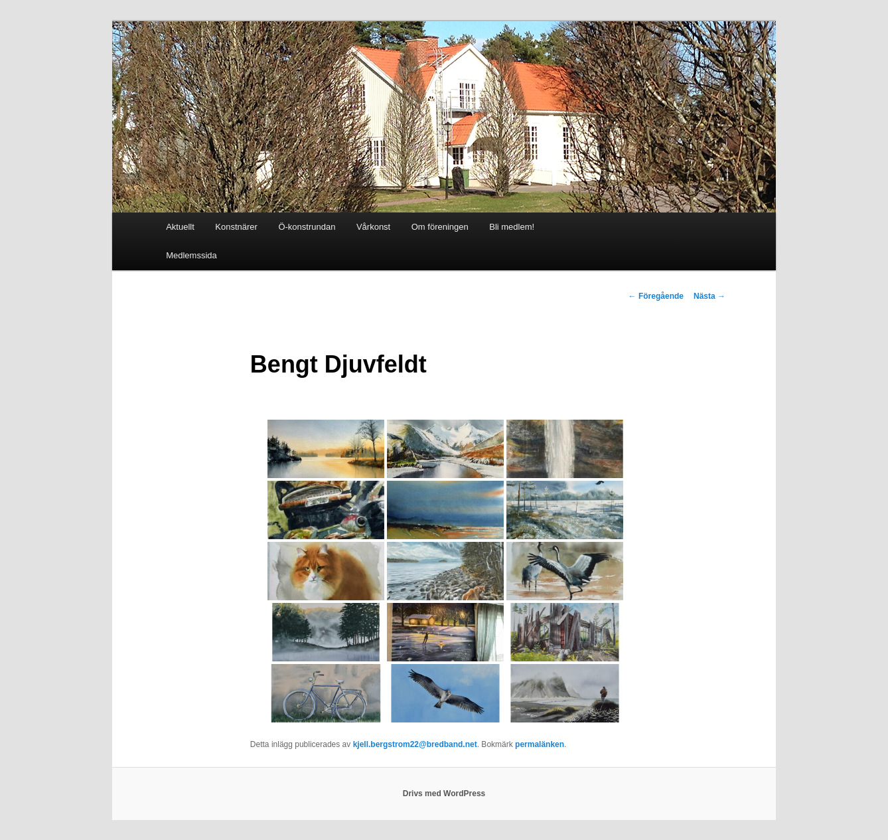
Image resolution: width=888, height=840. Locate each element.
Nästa (709, 296)
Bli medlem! (511, 227)
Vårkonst (373, 227)
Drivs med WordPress (444, 793)
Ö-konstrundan (306, 227)
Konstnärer (236, 227)
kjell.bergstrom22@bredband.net (415, 744)
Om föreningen (440, 227)
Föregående (656, 296)
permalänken (539, 744)
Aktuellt (180, 227)
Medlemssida (191, 255)
